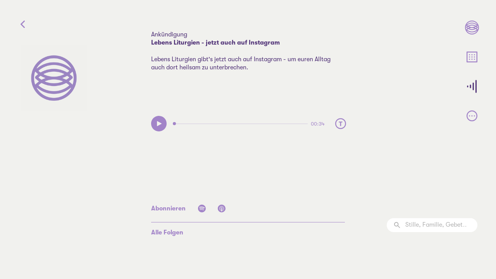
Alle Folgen (167, 232)
